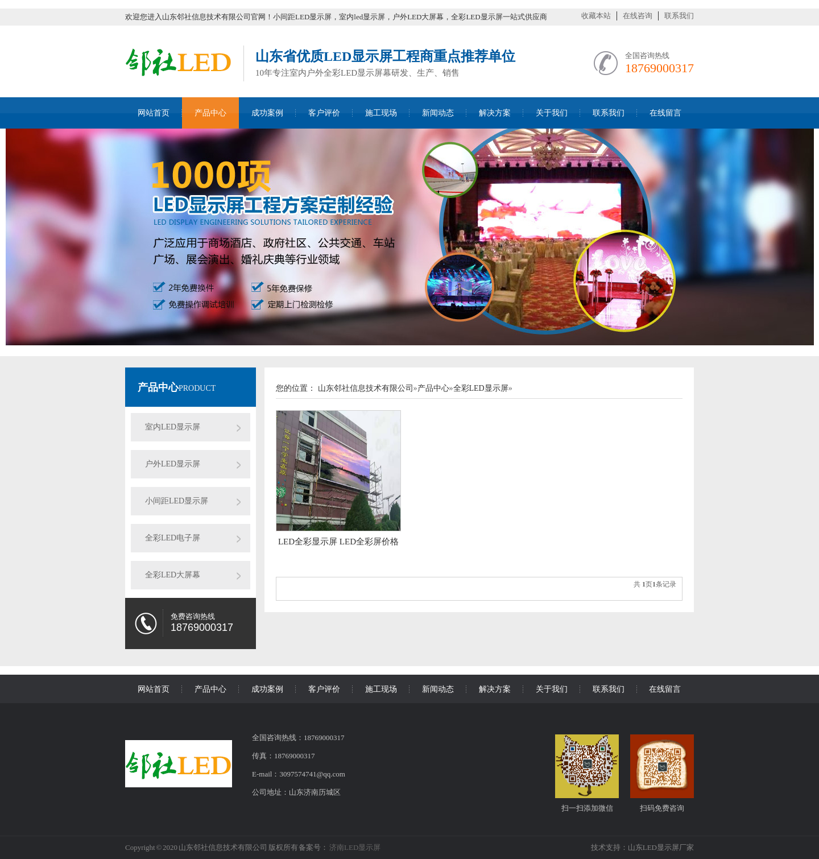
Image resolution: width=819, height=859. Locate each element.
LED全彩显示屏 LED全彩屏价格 (338, 541)
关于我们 (552, 113)
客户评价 (324, 113)
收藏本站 (596, 15)
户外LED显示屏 (172, 464)
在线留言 (665, 113)
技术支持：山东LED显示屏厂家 (642, 847)
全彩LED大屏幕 (172, 575)
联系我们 (679, 15)
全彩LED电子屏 (172, 538)
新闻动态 (438, 113)
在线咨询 (637, 15)
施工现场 (381, 113)
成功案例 (267, 113)
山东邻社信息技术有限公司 (365, 388)
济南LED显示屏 (354, 847)
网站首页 (153, 113)
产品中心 (210, 113)
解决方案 (495, 113)
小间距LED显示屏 (176, 501)
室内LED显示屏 (172, 427)
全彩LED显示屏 (480, 388)
